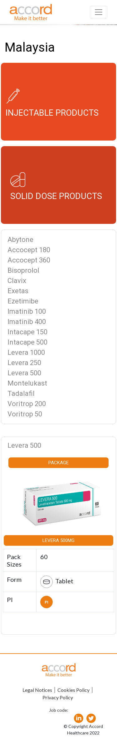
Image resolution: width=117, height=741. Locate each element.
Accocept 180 (28, 250)
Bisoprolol (23, 270)
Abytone (20, 239)
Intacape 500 (27, 342)
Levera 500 (24, 373)
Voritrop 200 (26, 404)
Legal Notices (37, 690)
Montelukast (27, 383)
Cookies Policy (73, 690)
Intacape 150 (27, 332)
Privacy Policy (57, 697)
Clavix (16, 281)
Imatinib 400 (26, 322)
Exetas (17, 291)
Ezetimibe (22, 301)
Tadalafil (21, 393)
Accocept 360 (28, 260)
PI (46, 602)
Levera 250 (24, 363)
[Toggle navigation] (98, 12)
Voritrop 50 (24, 414)
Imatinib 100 (26, 311)
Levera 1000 (26, 352)
